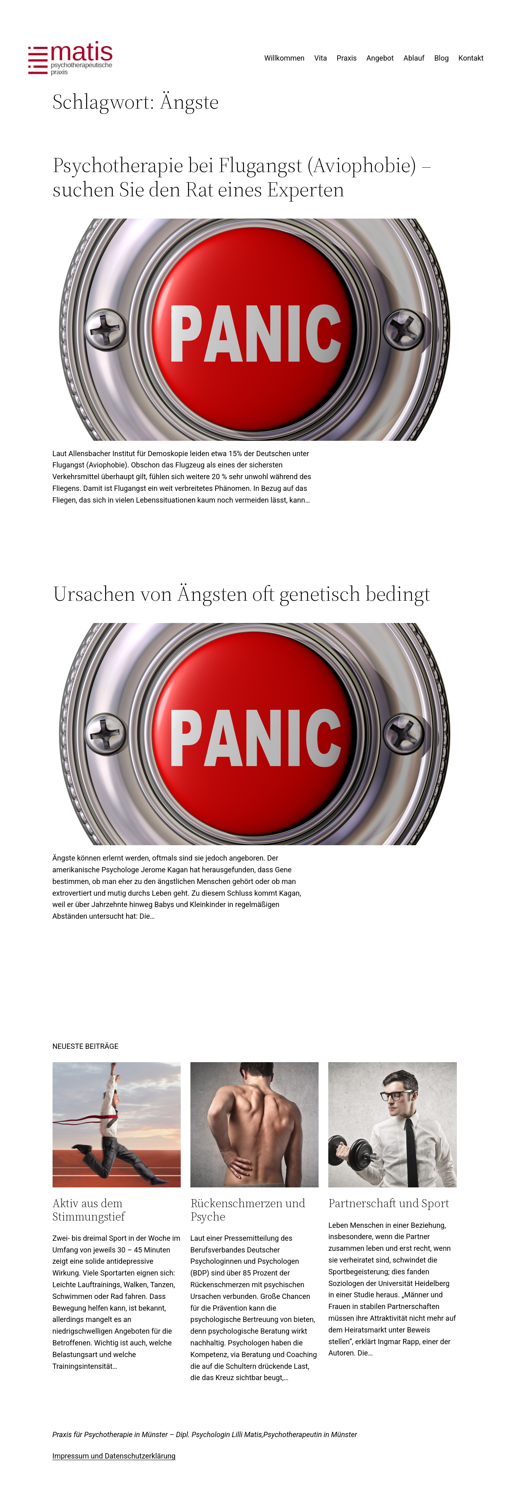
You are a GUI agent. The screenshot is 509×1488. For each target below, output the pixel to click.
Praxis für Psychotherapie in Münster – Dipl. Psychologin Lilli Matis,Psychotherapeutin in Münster (205, 1434)
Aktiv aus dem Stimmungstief (89, 1210)
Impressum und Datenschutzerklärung (114, 1456)
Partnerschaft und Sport (388, 1203)
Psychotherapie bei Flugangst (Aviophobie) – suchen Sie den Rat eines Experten (242, 177)
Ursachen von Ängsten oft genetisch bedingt (241, 593)
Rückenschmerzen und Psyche (247, 1210)
